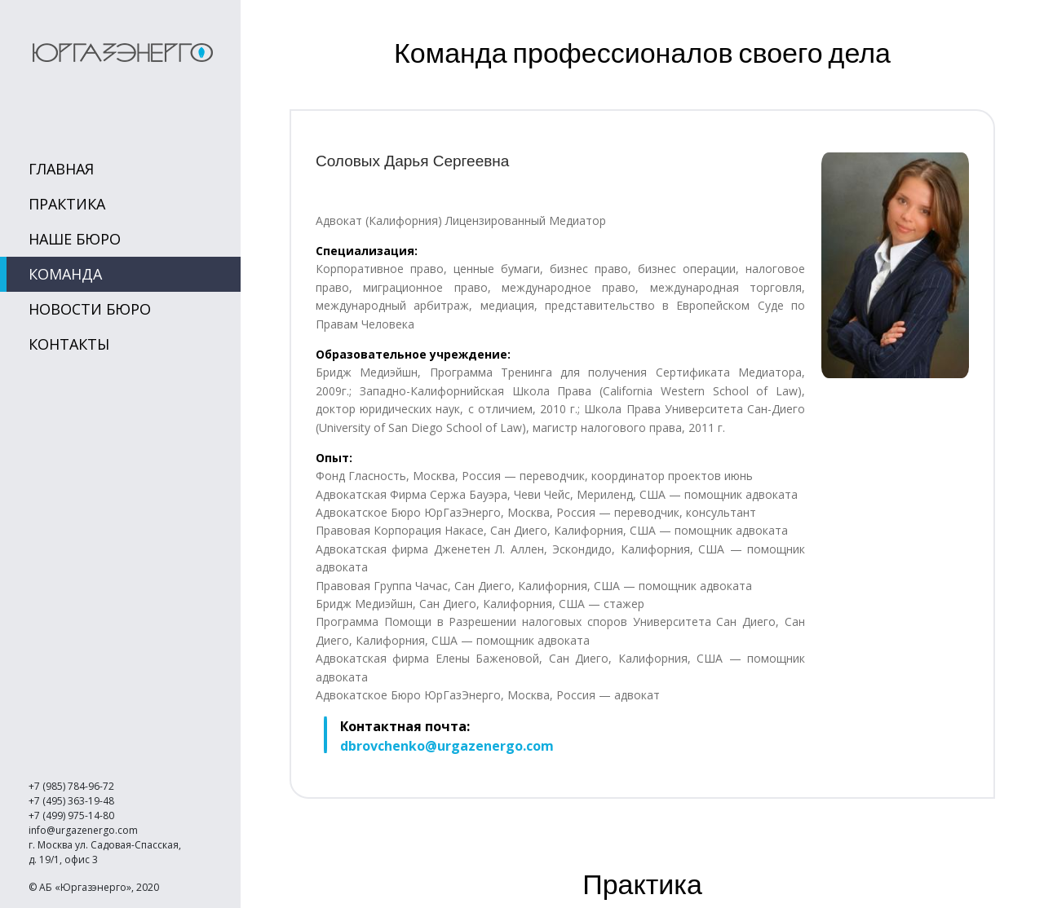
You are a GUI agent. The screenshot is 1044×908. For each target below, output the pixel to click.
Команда (65, 274)
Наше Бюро (75, 239)
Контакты (69, 344)
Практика (67, 204)
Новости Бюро (90, 309)
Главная (61, 169)
